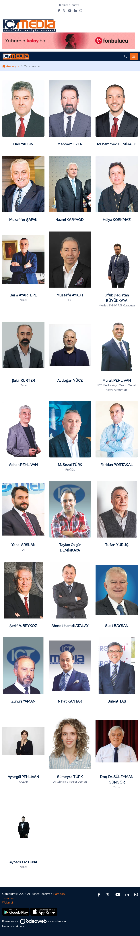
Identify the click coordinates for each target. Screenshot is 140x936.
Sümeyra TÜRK (70, 776)
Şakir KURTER (23, 380)
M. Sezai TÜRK (70, 464)
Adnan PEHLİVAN (23, 464)
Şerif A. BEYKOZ (23, 625)
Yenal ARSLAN (23, 544)
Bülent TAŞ (117, 701)
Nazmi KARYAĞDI (70, 219)
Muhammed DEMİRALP (116, 144)
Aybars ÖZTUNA (23, 862)
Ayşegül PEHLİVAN (23, 776)
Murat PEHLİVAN (116, 380)
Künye (75, 5)
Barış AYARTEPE (23, 295)
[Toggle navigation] (134, 56)
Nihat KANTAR (70, 701)
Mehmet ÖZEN (70, 144)
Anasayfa (10, 66)
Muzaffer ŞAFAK (23, 219)
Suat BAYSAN (116, 625)
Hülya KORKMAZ (117, 219)
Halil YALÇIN (23, 144)
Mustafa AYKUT (70, 295)
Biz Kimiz (64, 5)
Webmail (7, 902)
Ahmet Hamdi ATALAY (70, 625)
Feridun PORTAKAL (116, 464)
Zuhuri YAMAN (23, 701)
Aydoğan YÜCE (70, 380)
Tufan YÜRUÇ (117, 544)
